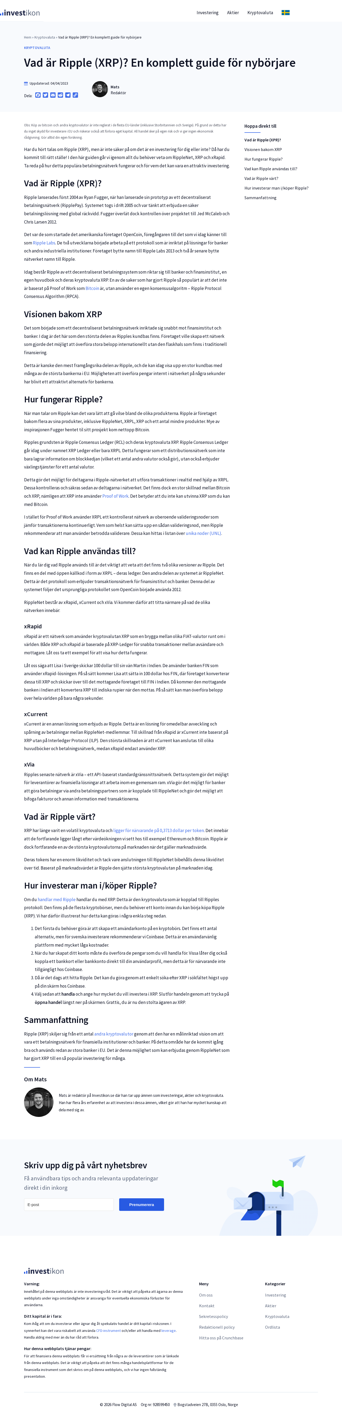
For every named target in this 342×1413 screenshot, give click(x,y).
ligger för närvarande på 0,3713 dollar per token (158, 827)
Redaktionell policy (217, 1323)
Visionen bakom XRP (263, 145)
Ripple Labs (44, 239)
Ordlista (272, 1323)
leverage (168, 1326)
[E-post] (69, 1201)
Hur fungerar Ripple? (263, 155)
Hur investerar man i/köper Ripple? (276, 184)
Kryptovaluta (284, 9)
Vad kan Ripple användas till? (270, 165)
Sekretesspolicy (213, 1312)
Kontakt (207, 1302)
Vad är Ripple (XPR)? (262, 136)
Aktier (257, 9)
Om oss (206, 1291)
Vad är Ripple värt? (261, 174)
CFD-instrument (108, 1326)
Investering (232, 9)
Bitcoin (92, 285)
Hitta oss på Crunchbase (221, 1334)
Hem (27, 33)
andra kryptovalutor (113, 1030)
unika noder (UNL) (203, 529)
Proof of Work (115, 492)
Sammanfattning (260, 194)
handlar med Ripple (57, 896)
